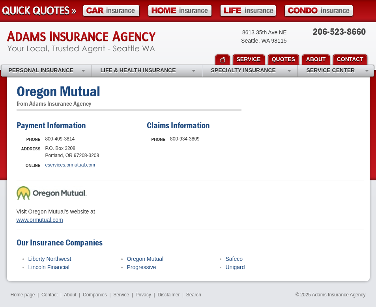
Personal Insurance (47, 71)
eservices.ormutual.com (70, 165)
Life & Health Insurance (148, 71)
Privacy (143, 295)
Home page (23, 295)
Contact (49, 295)
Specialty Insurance (251, 71)
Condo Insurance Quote (319, 11)
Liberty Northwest (49, 259)
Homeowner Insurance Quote (180, 11)
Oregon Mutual (145, 259)
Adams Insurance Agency (81, 42)
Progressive (141, 267)
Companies (95, 295)
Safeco (234, 259)
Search (193, 295)
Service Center (338, 71)
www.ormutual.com (40, 220)
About (70, 295)
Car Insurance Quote (111, 11)
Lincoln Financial (48, 267)
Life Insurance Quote (248, 11)
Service (121, 295)
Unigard (235, 267)
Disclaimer (168, 295)
